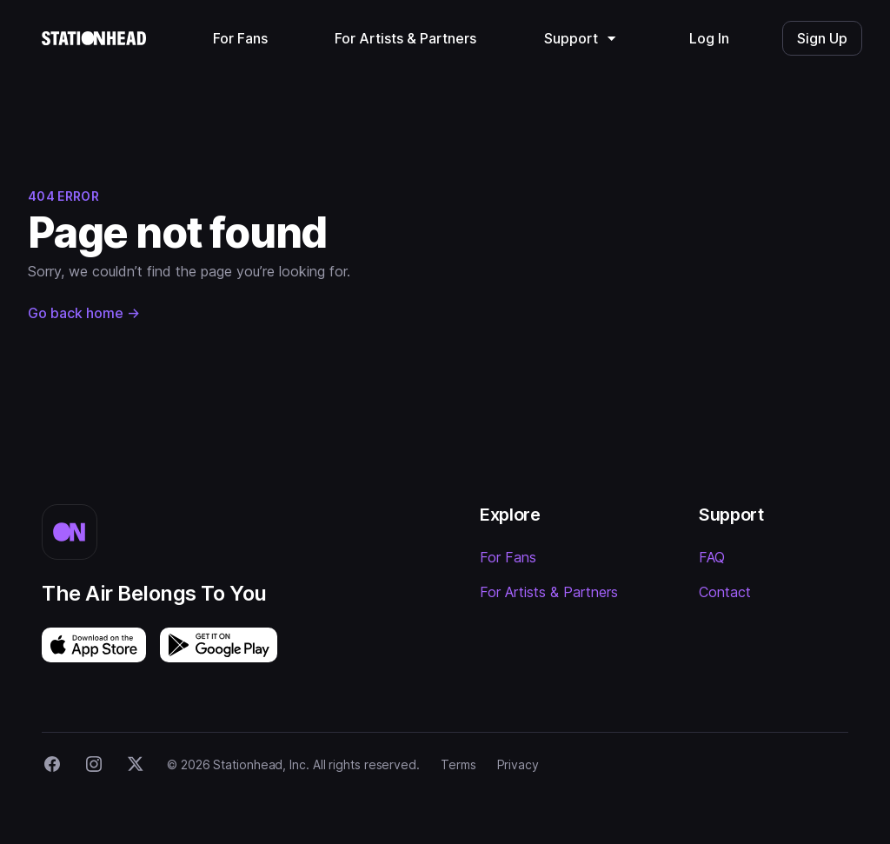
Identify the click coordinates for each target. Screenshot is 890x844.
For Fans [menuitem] (240, 38)
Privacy (518, 764)
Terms (458, 764)
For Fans (508, 557)
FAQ (712, 557)
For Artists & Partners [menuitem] (405, 38)
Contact (725, 592)
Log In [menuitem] (709, 38)
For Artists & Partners (549, 592)
